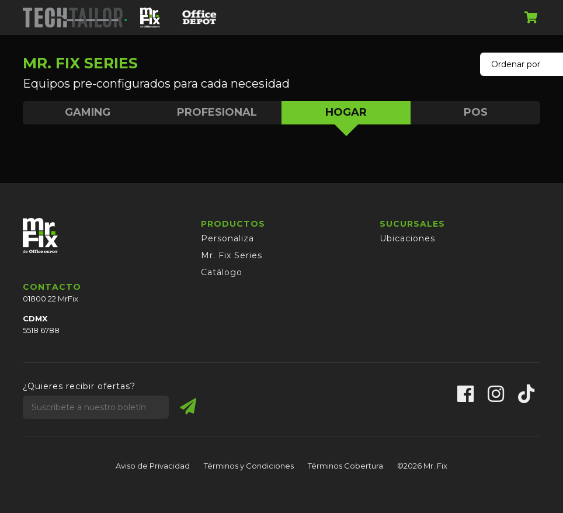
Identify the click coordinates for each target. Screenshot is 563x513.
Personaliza (227, 238)
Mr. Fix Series (231, 255)
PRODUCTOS (233, 224)
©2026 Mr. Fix (422, 465)
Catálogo (221, 272)
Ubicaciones (407, 238)
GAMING (87, 112)
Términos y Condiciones (249, 465)
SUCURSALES (412, 224)
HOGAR (346, 115)
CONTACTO (52, 287)
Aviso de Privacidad (153, 465)
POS (476, 112)
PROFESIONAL (217, 112)
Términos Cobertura (345, 465)
